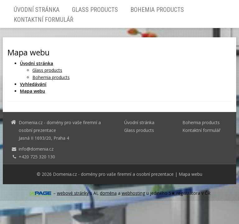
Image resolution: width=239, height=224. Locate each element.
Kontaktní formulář (43, 19)
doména (108, 193)
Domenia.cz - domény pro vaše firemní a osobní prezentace (113, 174)
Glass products (95, 9)
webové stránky (73, 193)
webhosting (133, 193)
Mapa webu (190, 174)
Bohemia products (157, 9)
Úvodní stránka (36, 9)
